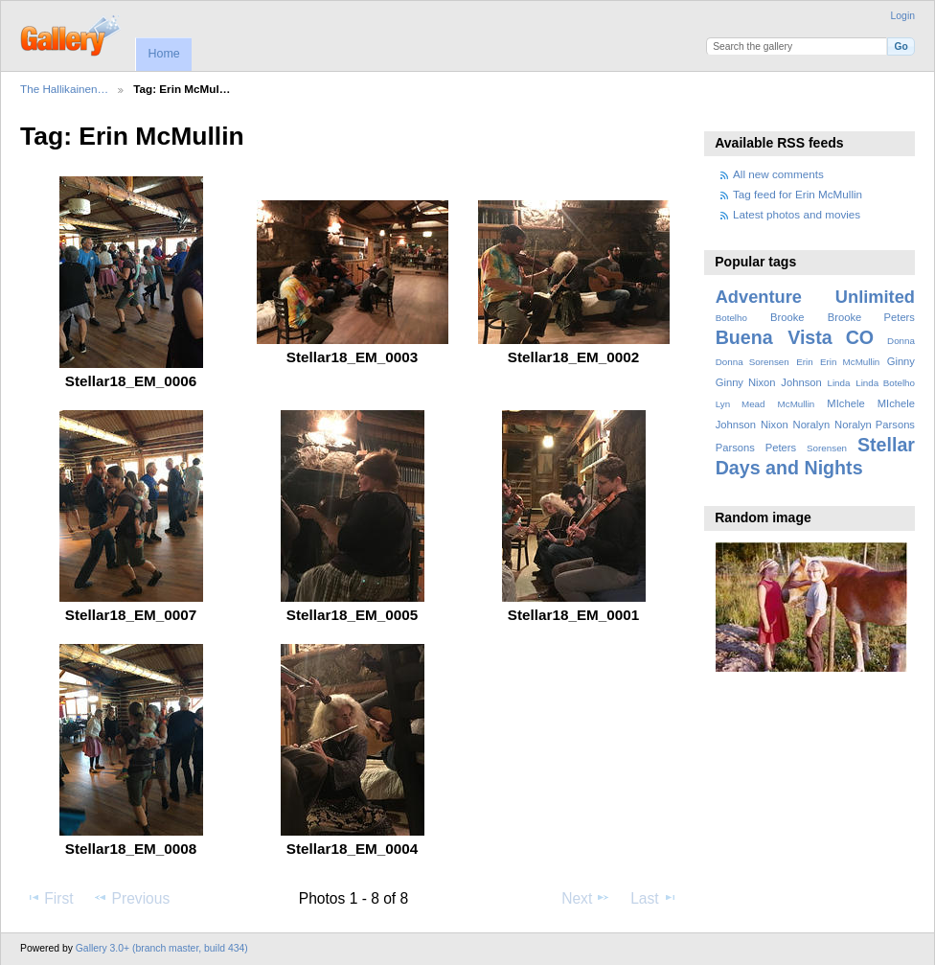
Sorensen (827, 448)
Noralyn (812, 424)
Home (163, 53)
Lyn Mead (740, 404)
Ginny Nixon (746, 382)
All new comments (778, 174)
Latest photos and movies (796, 214)
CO (860, 337)
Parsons (735, 447)
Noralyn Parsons (874, 424)
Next (585, 898)
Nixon (774, 424)
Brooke (787, 317)
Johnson (801, 382)
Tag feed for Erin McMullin (797, 194)
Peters (780, 447)
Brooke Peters (871, 317)
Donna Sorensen (752, 361)
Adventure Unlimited (815, 297)
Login (903, 16)
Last (653, 898)
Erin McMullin (849, 361)
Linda (838, 383)
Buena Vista (774, 337)
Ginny (901, 361)
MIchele (845, 403)
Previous (131, 898)
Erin (804, 361)
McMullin (796, 404)
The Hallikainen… (64, 88)
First (49, 898)
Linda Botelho (885, 383)
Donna (901, 340)
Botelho (731, 317)
